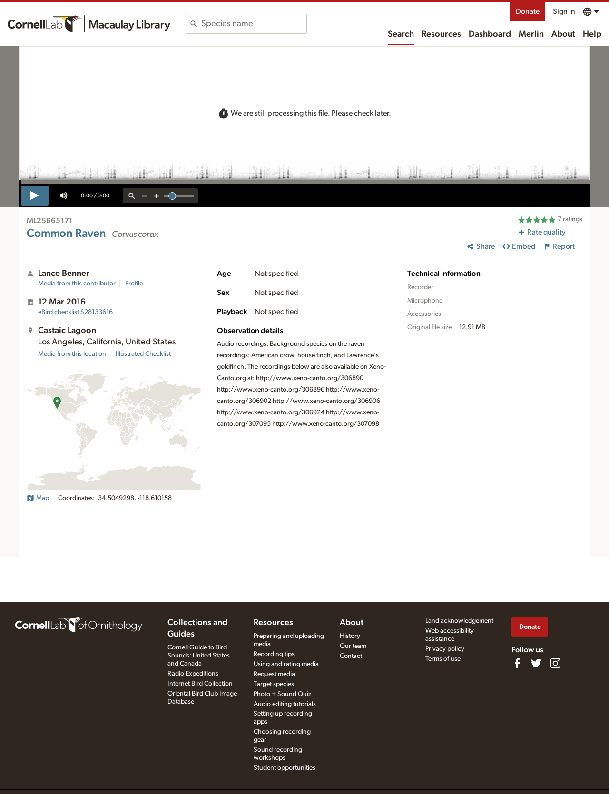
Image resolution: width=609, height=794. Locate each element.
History (350, 636)
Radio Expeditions (192, 673)
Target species (274, 684)
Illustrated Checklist (143, 354)
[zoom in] (156, 195)
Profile (134, 283)
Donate (528, 11)
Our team (353, 646)
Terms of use (443, 659)
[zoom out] (144, 195)
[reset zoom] (132, 195)
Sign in (564, 11)
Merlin (531, 34)
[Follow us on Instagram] (555, 663)
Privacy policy (444, 649)
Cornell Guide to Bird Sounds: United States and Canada (198, 655)
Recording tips (274, 654)
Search (401, 34)
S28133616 (75, 312)
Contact (351, 656)
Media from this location (72, 354)
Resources (441, 34)
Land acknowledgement (459, 621)
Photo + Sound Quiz (282, 694)
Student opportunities (284, 768)
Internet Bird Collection (200, 683)
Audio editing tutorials (285, 704)
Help (592, 34)
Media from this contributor (77, 283)
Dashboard (490, 34)
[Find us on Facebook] (517, 663)
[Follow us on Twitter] (536, 663)
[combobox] (253, 23)
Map (38, 498)
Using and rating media (286, 664)
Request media (274, 674)
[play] (35, 196)
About (563, 34)
